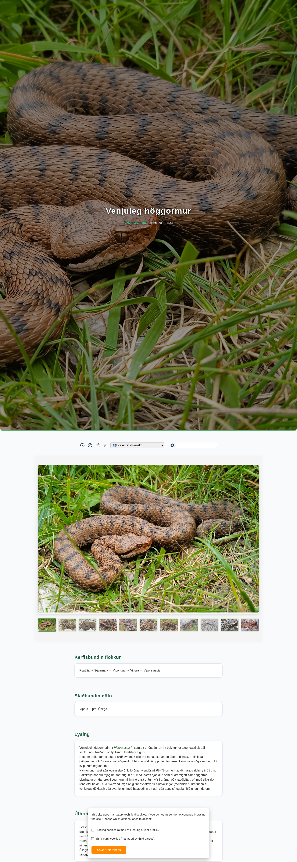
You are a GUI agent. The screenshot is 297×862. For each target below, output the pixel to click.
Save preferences (109, 850)
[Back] (90, 445)
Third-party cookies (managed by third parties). (125, 838)
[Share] (97, 445)
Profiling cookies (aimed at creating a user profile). (127, 829)
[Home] (82, 445)
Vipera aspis (122, 747)
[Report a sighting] (105, 445)
